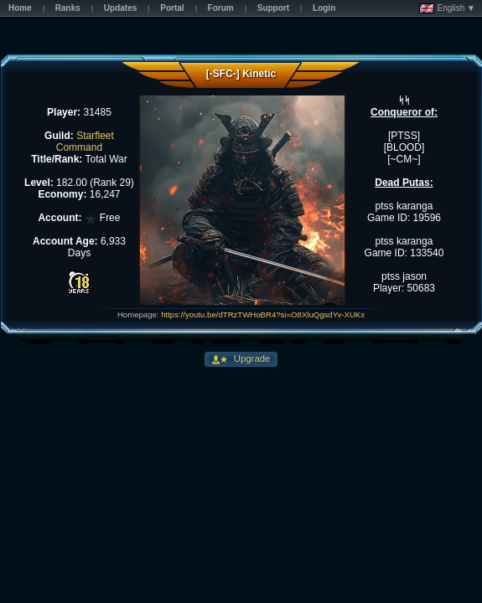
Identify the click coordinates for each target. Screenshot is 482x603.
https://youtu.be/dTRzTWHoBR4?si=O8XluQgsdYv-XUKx (263, 314)
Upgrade (251, 358)
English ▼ (447, 8)
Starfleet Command (85, 141)
